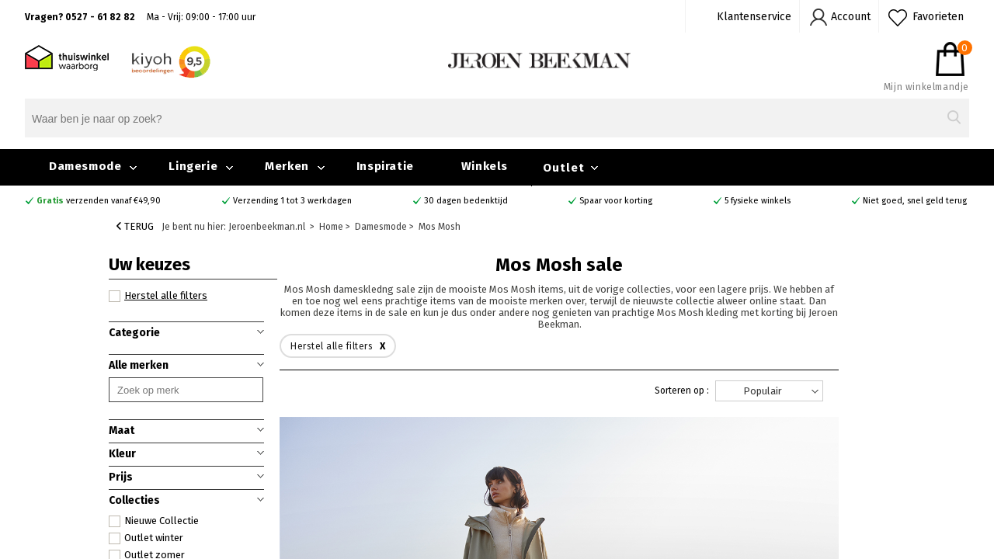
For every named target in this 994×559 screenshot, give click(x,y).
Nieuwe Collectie (154, 521)
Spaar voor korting (615, 201)
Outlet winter (146, 538)
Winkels (484, 166)
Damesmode (85, 166)
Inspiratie (385, 166)
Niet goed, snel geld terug (915, 201)
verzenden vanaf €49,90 (98, 201)
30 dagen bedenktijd (466, 201)
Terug (135, 226)
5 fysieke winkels (758, 201)
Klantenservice (754, 16)
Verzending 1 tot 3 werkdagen (292, 201)
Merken (287, 166)
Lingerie (193, 166)
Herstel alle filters (158, 296)
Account (851, 16)
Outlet (564, 168)
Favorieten (938, 16)
